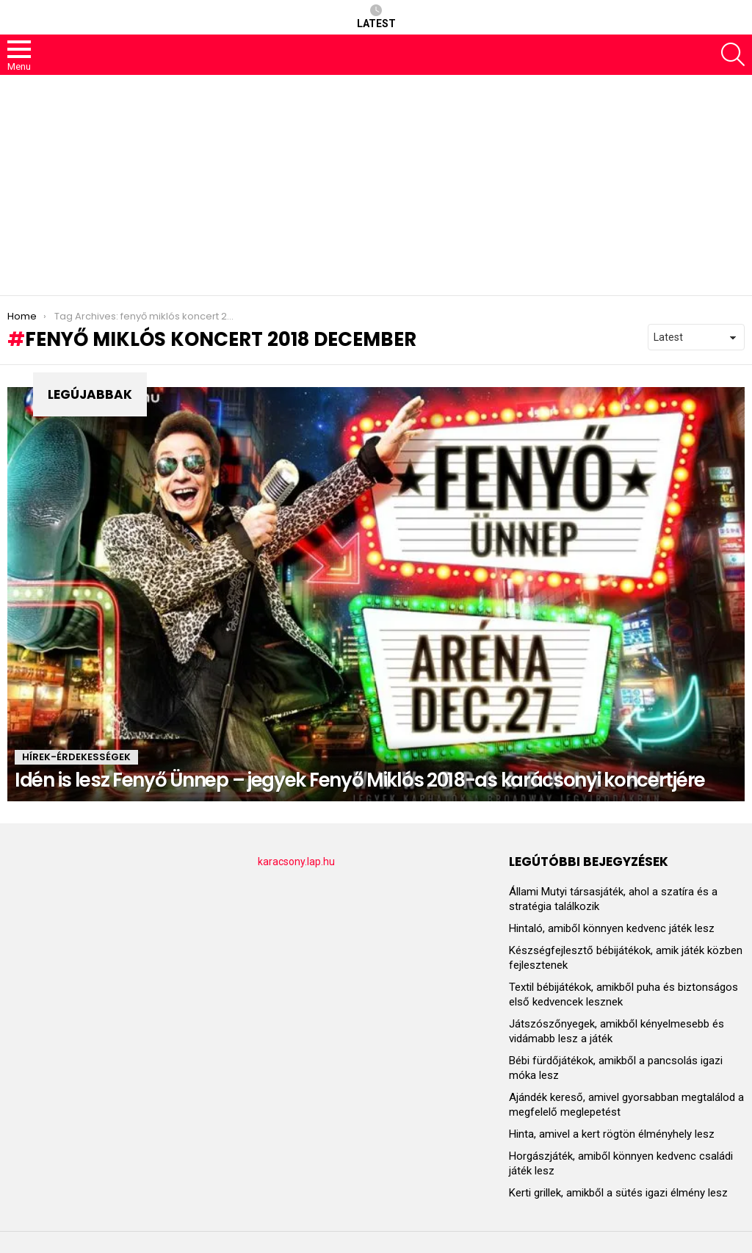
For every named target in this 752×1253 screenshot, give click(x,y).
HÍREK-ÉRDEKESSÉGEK (76, 757)
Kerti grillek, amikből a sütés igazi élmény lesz (618, 1192)
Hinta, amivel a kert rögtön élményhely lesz (612, 1134)
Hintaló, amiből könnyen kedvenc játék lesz (612, 928)
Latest (376, 16)
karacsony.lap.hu (296, 861)
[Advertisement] (376, 185)
